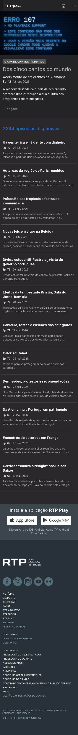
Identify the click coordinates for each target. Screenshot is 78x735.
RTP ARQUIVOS (11, 610)
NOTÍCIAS (8, 593)
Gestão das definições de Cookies (24, 695)
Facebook (7, 581)
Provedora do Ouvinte (17, 658)
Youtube (38, 581)
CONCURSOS (10, 634)
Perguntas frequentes (17, 638)
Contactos (10, 642)
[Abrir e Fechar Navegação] (73, 6)
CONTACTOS (10, 650)
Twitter (17, 581)
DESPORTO (9, 597)
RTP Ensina (9, 614)
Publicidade (23, 713)
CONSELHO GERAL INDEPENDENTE (22, 675)
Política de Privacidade (15, 710)
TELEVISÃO (9, 602)
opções (10, 109)
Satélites (9, 667)
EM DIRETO (9, 622)
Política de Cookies (42, 710)
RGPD (6, 691)
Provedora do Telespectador (22, 654)
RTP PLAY (8, 618)
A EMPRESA (9, 671)
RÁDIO (6, 606)
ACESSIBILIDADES (13, 662)
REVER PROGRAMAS (14, 626)
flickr (48, 581)
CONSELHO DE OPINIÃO (16, 679)
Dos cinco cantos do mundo (37, 69)
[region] (39, 33)
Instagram (28, 581)
